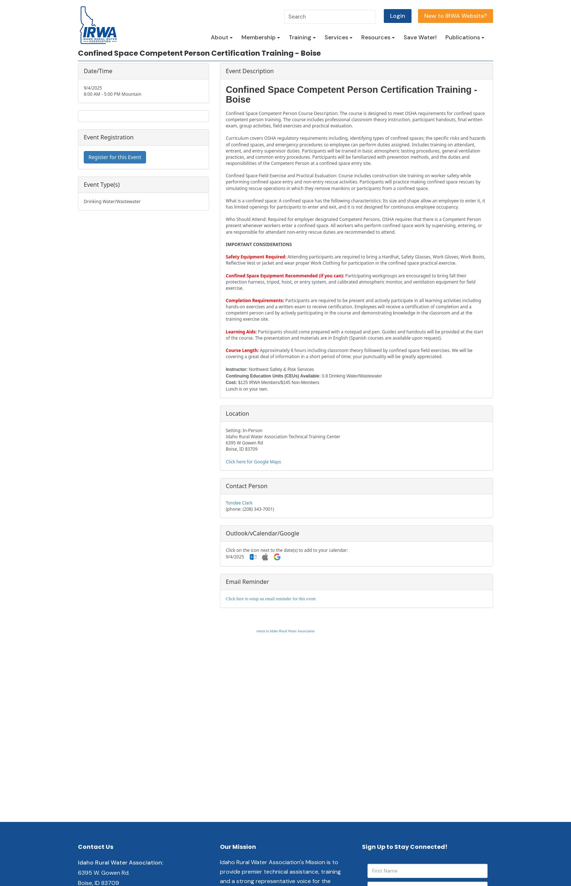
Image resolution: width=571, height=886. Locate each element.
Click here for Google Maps (253, 462)
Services (338, 37)
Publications (464, 37)
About (222, 37)
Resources (378, 37)
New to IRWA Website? (455, 16)
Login (397, 16)
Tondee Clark (239, 503)
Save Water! (420, 37)
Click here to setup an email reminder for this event (271, 598)
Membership (260, 37)
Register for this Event (114, 157)
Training (302, 37)
